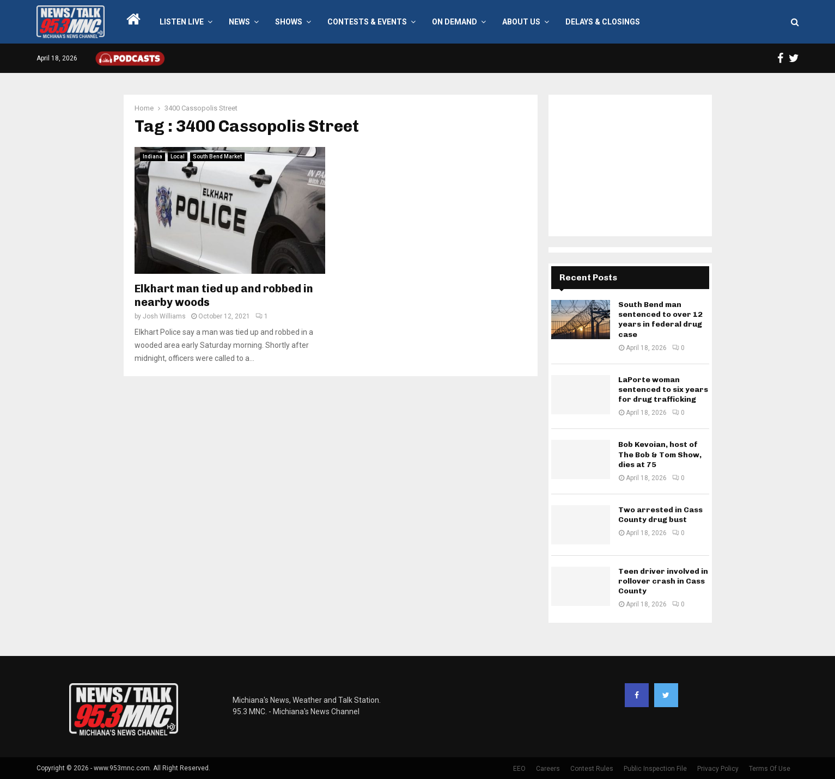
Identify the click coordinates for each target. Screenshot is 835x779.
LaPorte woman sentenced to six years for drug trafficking (663, 389)
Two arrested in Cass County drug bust (660, 514)
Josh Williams (164, 316)
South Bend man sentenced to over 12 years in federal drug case (660, 319)
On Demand (454, 21)
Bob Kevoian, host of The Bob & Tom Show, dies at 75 (660, 454)
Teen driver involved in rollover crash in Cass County (663, 581)
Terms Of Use (769, 768)
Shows (288, 21)
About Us (521, 21)
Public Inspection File (655, 768)
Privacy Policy (718, 768)
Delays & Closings (602, 21)
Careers (548, 768)
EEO (519, 768)
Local (177, 157)
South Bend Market (217, 157)
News (239, 21)
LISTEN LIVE (182, 21)
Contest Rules (591, 768)
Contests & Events (367, 21)
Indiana (152, 157)
